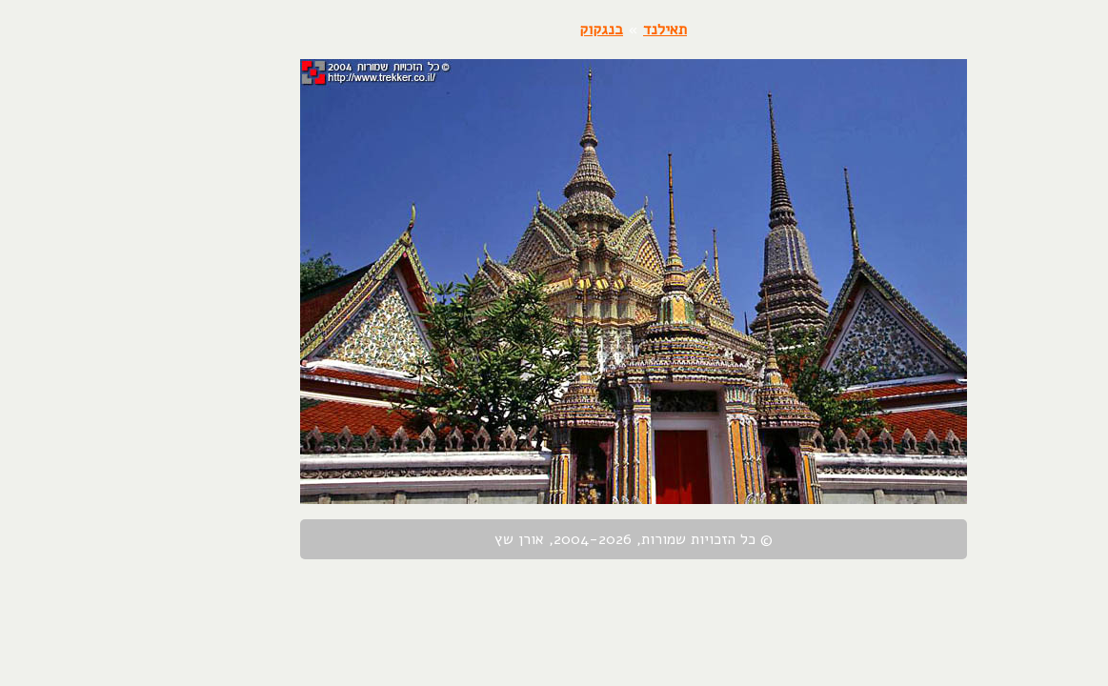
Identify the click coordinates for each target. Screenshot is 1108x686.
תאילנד (586, 29)
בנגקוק (522, 29)
